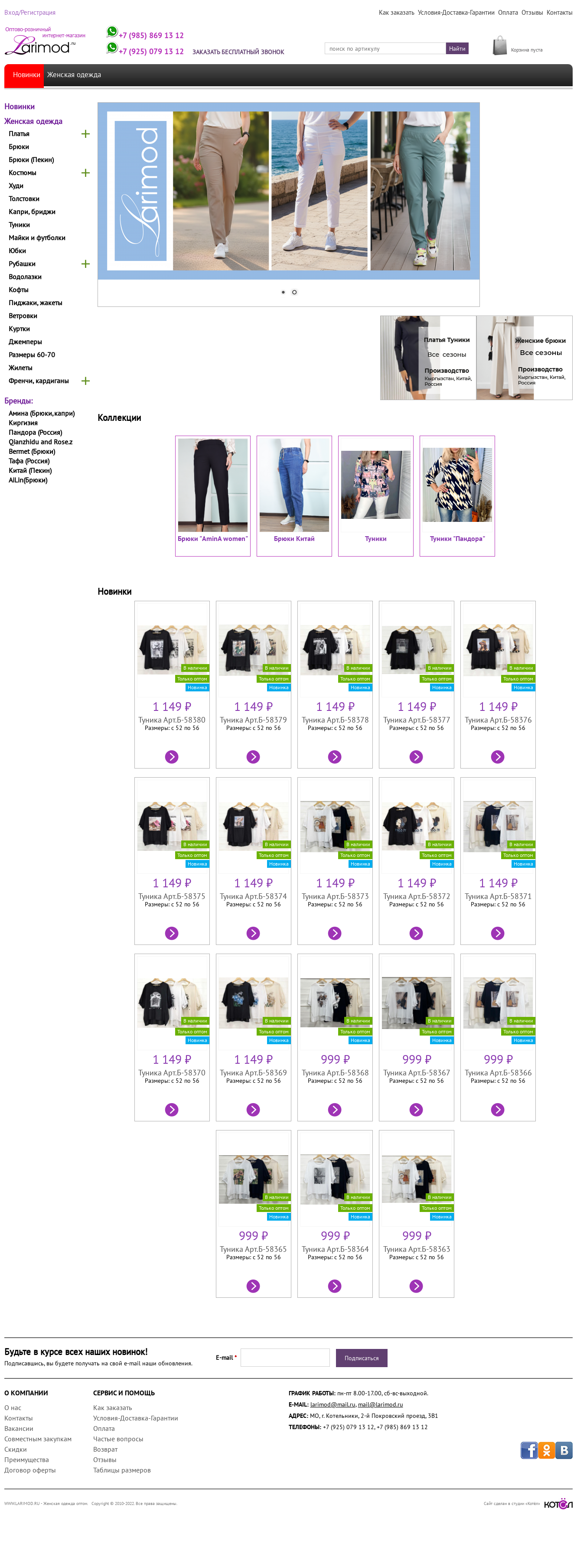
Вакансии (18, 1428)
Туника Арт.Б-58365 (253, 1249)
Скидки (15, 1449)
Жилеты (21, 367)
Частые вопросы (118, 1438)
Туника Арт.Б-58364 (335, 1249)
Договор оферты (30, 1470)
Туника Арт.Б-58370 (171, 1073)
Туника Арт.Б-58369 (253, 1073)
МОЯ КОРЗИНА (531, 40)
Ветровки (23, 315)
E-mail (226, 1358)
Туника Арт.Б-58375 (171, 896)
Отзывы (533, 12)
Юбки (17, 250)
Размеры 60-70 (32, 354)
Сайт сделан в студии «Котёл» (528, 1503)
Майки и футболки (37, 237)
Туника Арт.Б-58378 (335, 720)
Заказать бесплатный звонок (244, 52)
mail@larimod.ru (380, 1404)
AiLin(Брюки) (28, 480)
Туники (19, 224)
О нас (12, 1407)
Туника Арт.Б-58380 (171, 720)
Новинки (28, 75)
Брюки (19, 146)
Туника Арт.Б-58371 (499, 896)
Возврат (105, 1449)
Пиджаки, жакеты (35, 302)
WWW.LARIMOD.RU (22, 1503)
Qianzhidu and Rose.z (40, 441)
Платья (19, 133)
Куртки (19, 328)
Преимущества (26, 1459)
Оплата (509, 12)
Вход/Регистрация (28, 12)
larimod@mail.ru (332, 1404)
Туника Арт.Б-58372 (417, 896)
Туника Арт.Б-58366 (499, 1073)
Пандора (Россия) (35, 432)
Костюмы (22, 172)
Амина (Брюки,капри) (42, 413)
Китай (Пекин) (30, 470)
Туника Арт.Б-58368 (335, 1073)
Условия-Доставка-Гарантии (458, 12)
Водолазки (25, 276)
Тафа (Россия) (29, 460)
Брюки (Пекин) (31, 159)
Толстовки (24, 198)
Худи (16, 185)
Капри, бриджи (32, 211)
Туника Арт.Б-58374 (253, 896)
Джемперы (25, 341)
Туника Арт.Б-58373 (335, 896)
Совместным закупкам (38, 1438)
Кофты (19, 289)
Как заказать (400, 12)
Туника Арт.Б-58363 (417, 1249)
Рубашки (22, 263)
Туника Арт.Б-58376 (499, 720)
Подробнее (171, 756)
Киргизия (23, 422)
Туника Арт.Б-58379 (253, 720)
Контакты (560, 12)
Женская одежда (81, 75)
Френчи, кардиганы (39, 380)
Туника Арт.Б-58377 (417, 720)
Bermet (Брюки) (32, 451)
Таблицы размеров (122, 1470)
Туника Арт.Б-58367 (417, 1073)
